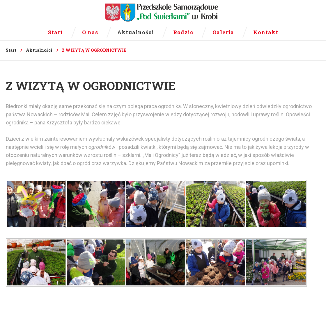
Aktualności (39, 50)
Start (11, 50)
